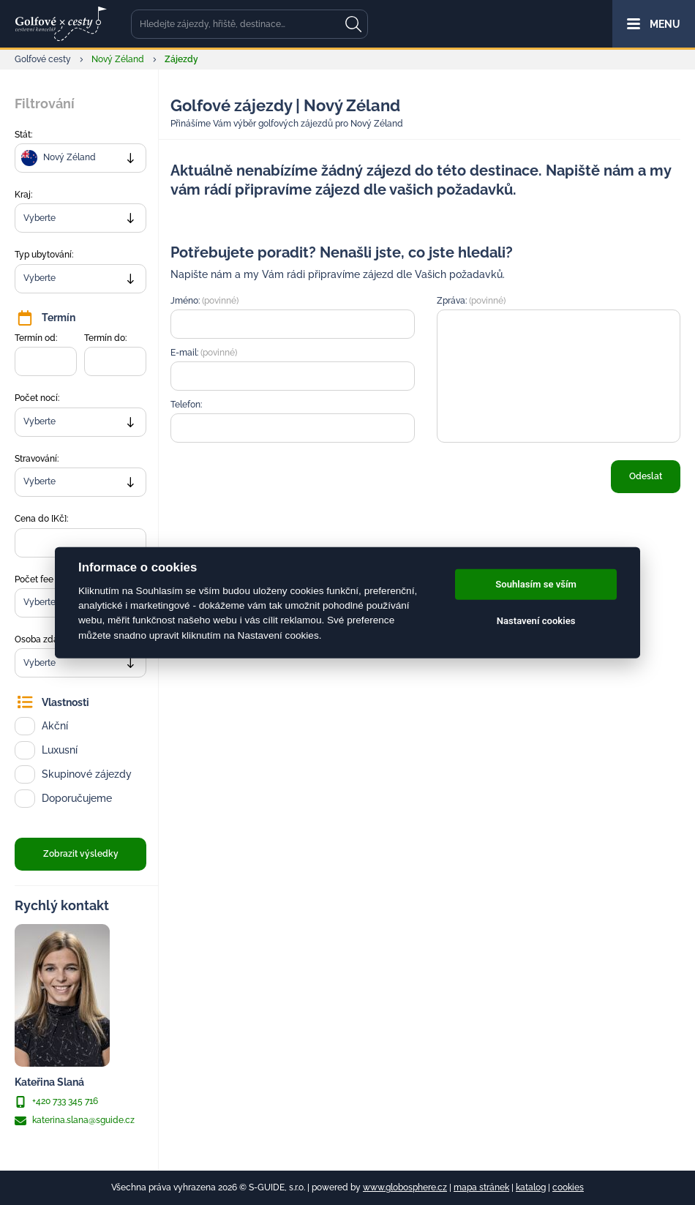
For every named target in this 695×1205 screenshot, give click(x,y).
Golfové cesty (43, 59)
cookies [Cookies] (568, 1187)
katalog (531, 1187)
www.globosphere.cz (405, 1187)
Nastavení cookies (536, 620)
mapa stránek (481, 1187)
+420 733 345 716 (56, 1102)
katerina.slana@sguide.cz (75, 1121)
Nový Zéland (117, 59)
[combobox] (80, 158)
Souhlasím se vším (535, 584)
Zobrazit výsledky (81, 854)
